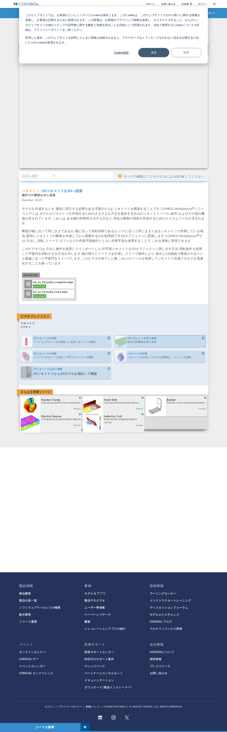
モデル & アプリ (95, 593)
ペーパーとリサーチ (97, 614)
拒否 (186, 52)
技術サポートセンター (99, 652)
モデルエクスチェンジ (164, 614)
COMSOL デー (28, 659)
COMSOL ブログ (161, 621)
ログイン (202, 3)
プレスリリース (160, 666)
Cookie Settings (115, 706)
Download (39, 286)
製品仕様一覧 (28, 600)
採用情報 (156, 659)
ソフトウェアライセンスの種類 (40, 607)
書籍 (87, 621)
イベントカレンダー (32, 666)
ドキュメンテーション (99, 680)
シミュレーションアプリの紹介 (105, 628)
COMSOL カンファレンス (36, 673)
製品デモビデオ (94, 600)
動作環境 (25, 614)
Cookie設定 (121, 53)
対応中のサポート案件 (99, 659)
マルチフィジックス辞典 (166, 628)
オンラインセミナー (32, 652)
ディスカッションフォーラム (169, 607)
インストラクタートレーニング (170, 600)
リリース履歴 (28, 621)
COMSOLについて (162, 652)
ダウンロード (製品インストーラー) (107, 687)
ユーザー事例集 (94, 607)
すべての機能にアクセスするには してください (161, 176)
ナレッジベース (94, 666)
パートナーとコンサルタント (103, 673)
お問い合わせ (168, 3)
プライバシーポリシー (70, 706)
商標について (93, 706)
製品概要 (25, 593)
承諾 (154, 52)
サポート (150, 3)
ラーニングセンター (163, 593)
